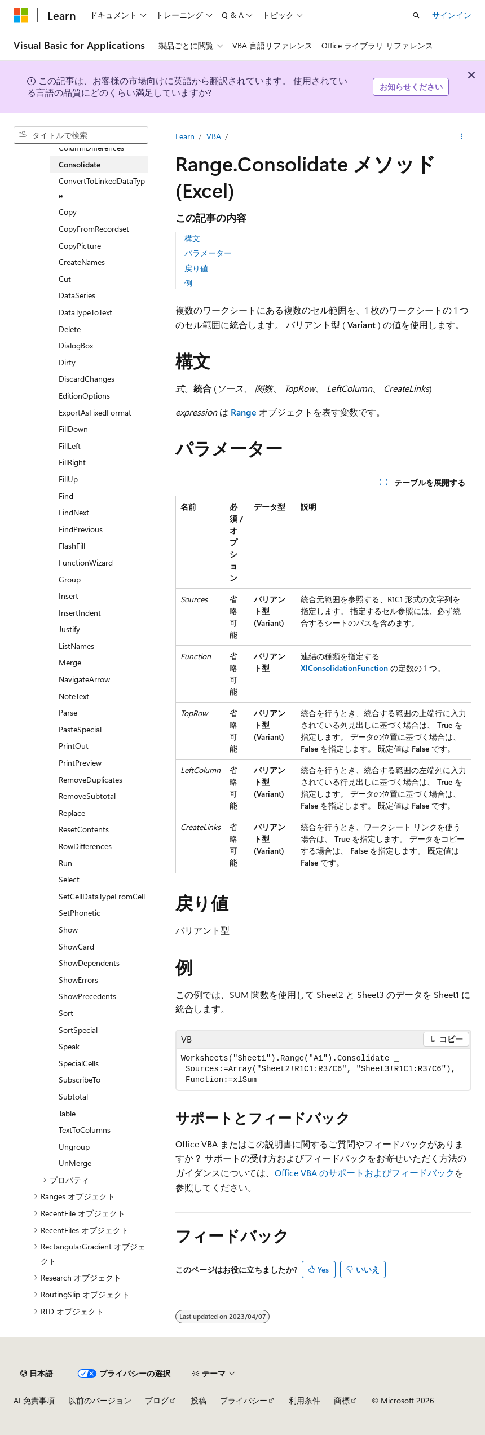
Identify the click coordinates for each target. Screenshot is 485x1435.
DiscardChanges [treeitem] (86, 378)
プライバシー (243, 1400)
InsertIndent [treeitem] (80, 612)
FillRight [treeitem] (72, 462)
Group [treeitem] (70, 579)
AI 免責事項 (34, 1400)
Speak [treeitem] (69, 1046)
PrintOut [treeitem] (74, 745)
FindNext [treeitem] (74, 512)
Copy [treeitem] (68, 211)
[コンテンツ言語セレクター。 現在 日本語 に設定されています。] (37, 1374)
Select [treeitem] (69, 879)
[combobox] (81, 135)
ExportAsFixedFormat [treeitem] (95, 412)
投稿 (198, 1400)
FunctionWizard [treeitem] (86, 562)
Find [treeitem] (66, 496)
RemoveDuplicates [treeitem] (90, 779)
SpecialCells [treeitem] (79, 1063)
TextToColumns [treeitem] (85, 1129)
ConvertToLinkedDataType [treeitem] (102, 188)
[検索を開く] (416, 15)
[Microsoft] (21, 15)
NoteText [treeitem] (74, 696)
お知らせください (411, 86)
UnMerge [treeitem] (75, 1163)
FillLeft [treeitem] (70, 445)
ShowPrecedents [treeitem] (87, 996)
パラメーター (208, 253)
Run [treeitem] (65, 863)
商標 (342, 1400)
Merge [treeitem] (70, 662)
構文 (192, 238)
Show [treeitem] (68, 929)
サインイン (451, 15)
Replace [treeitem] (72, 812)
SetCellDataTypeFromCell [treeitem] (102, 896)
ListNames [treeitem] (76, 646)
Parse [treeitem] (68, 712)
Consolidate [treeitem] (79, 164)
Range (244, 412)
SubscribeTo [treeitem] (79, 1079)
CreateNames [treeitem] (82, 262)
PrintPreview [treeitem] (80, 762)
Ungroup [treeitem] (74, 1146)
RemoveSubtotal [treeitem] (87, 796)
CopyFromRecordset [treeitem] (94, 228)
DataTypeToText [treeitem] (85, 312)
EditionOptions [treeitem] (84, 395)
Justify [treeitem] (69, 629)
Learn (185, 136)
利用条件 (304, 1400)
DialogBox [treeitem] (76, 345)
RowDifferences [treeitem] (85, 846)
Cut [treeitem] (65, 278)
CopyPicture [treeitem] (80, 245)
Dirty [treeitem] (67, 362)
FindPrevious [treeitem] (81, 529)
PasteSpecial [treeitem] (80, 729)
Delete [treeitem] (70, 329)
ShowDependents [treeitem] (89, 962)
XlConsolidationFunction (344, 668)
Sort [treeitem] (66, 1013)
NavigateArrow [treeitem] (84, 679)
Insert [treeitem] (68, 595)
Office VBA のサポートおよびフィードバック (365, 1172)
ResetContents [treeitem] (84, 829)
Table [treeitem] (67, 1113)
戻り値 (196, 268)
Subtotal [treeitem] (73, 1096)
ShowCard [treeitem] (76, 946)
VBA (213, 136)
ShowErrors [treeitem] (78, 979)
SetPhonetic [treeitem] (79, 912)
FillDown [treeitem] (73, 428)
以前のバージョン (99, 1400)
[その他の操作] (461, 136)
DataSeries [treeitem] (77, 295)
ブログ (157, 1400)
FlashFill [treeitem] (72, 545)
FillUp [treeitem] (68, 479)
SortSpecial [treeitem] (78, 1030)
